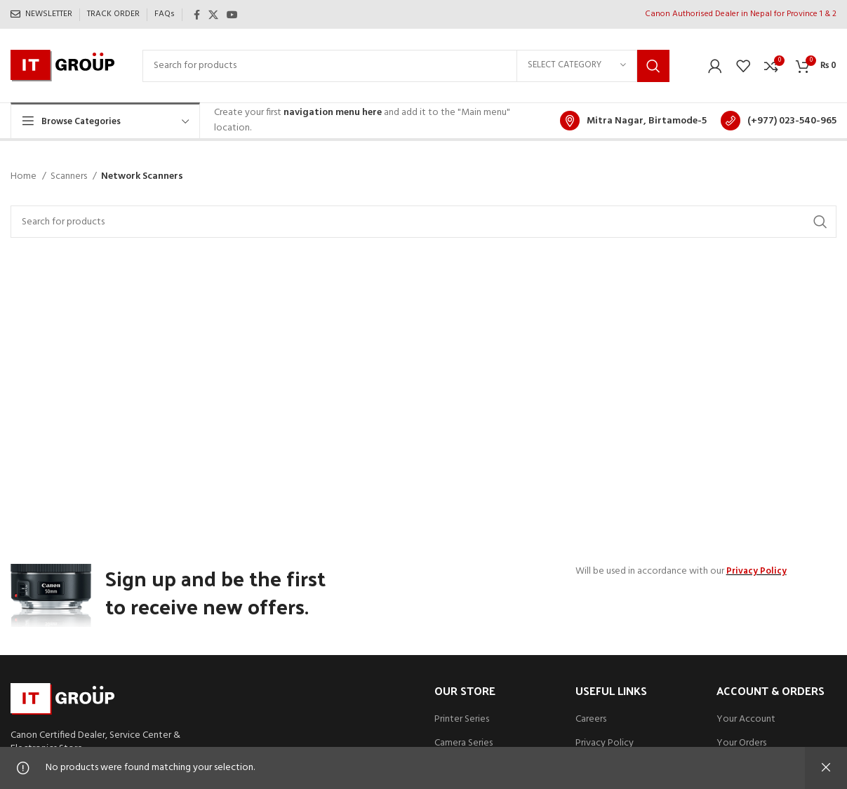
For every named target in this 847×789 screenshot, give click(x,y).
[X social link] (213, 15)
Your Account (745, 719)
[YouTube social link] (232, 15)
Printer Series (461, 719)
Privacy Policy (604, 743)
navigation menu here (333, 112)
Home (25, 176)
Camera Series (463, 743)
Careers (590, 719)
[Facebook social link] (196, 15)
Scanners (70, 176)
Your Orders (741, 743)
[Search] (405, 66)
